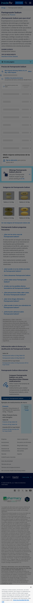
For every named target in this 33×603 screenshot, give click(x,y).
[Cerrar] (31, 590)
